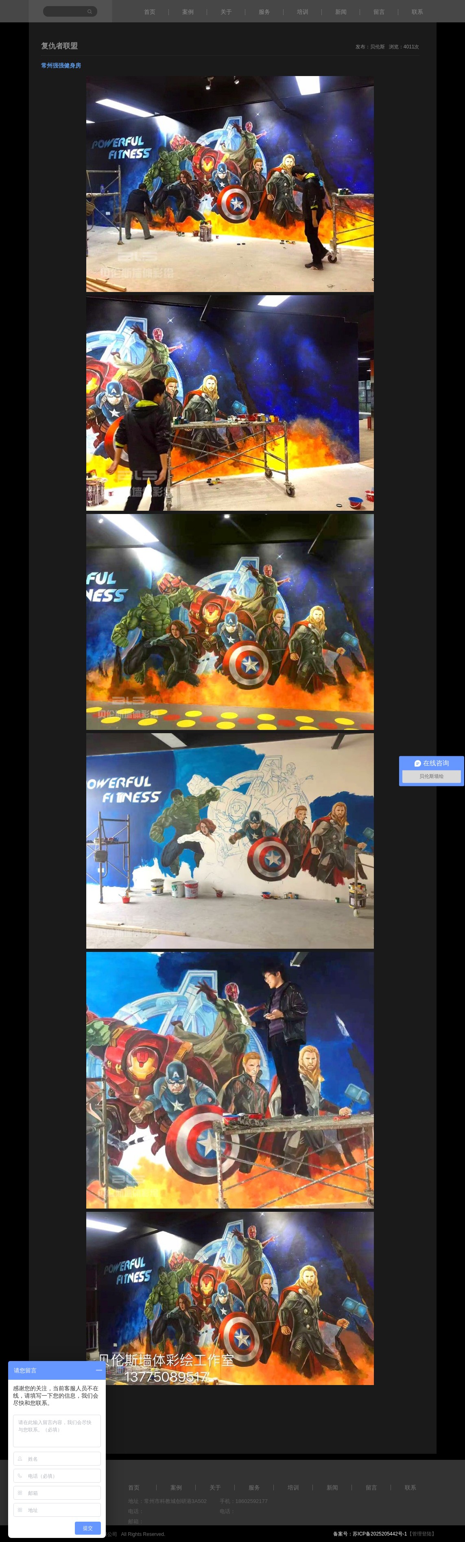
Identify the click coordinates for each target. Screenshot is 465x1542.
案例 (188, 12)
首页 (149, 12)
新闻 (341, 12)
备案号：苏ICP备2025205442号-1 (370, 1534)
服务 (264, 12)
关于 (226, 12)
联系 (417, 12)
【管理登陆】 (422, 1534)
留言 (379, 12)
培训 (302, 12)
